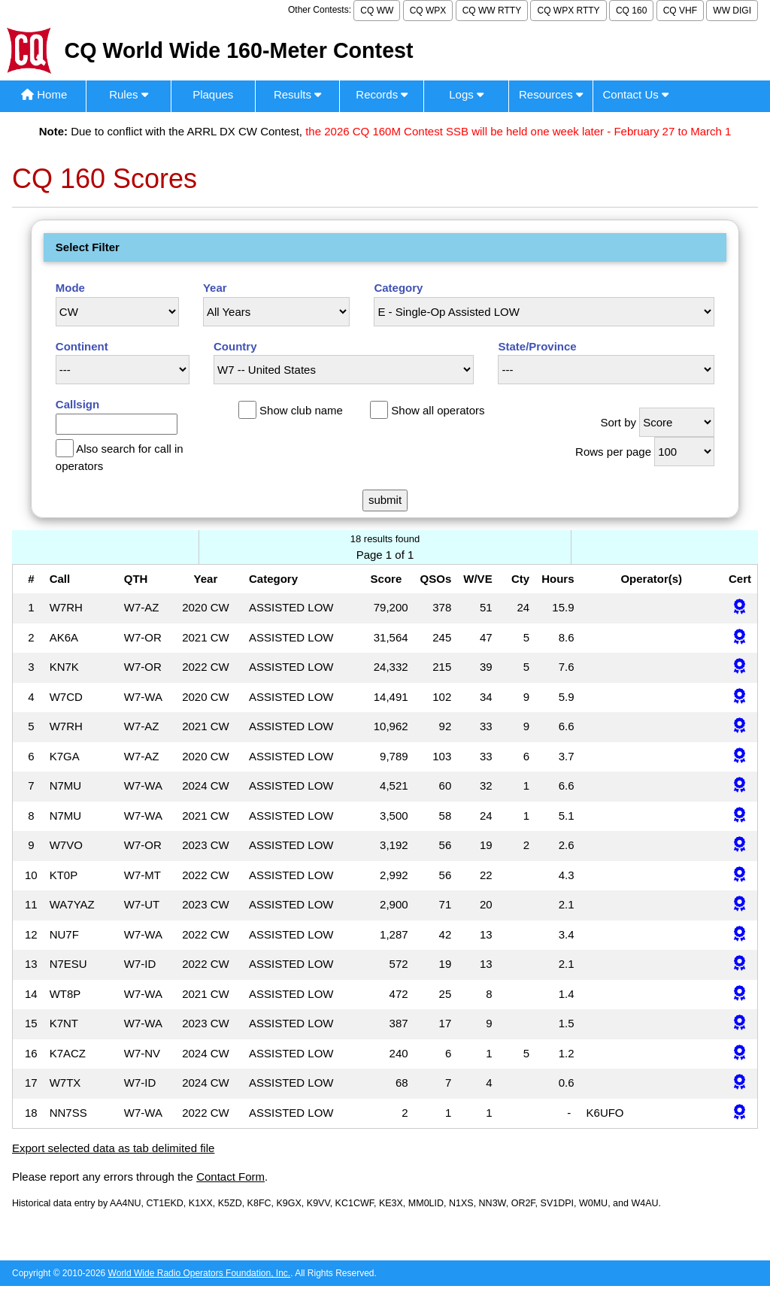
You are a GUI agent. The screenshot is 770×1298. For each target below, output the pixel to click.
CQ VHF (680, 10)
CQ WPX (428, 10)
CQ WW (376, 10)
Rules (128, 94)
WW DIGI (732, 10)
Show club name (301, 410)
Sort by (618, 422)
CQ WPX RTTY (568, 10)
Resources (551, 94)
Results (297, 94)
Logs (466, 94)
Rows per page (613, 451)
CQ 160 (631, 10)
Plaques (212, 94)
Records (382, 94)
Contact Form (230, 1176)
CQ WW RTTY (491, 10)
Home (44, 94)
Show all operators (437, 410)
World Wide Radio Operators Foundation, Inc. (199, 1273)
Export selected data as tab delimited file (113, 1148)
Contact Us (635, 94)
